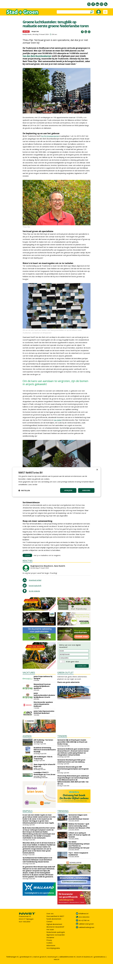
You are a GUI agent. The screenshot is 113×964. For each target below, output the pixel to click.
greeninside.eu (99, 957)
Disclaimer (50, 937)
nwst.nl (56, 959)
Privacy (49, 940)
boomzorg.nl (52, 957)
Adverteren (50, 945)
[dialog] (56, 482)
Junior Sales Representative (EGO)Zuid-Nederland (44, 712)
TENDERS (62, 736)
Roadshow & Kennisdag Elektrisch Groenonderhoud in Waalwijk (45, 750)
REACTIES (27, 560)
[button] (24, 491)
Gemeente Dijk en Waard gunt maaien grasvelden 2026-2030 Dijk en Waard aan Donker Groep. (72, 742)
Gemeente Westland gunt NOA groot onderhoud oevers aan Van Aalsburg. (71, 761)
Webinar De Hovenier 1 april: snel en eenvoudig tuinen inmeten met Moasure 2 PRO (79, 826)
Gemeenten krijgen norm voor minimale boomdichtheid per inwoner (78, 817)
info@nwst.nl (83, 913)
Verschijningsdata (53, 948)
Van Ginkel (57, 420)
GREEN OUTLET (65, 672)
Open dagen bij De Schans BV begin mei (44, 765)
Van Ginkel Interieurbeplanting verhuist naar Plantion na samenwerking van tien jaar (79, 845)
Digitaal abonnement (54, 924)
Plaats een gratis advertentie (68, 682)
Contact (49, 921)
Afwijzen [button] (68, 490)
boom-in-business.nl (84, 957)
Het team (50, 929)
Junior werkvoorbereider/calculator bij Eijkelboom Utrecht (44, 695)
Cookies (49, 943)
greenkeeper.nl (25, 957)
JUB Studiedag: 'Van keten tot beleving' (43, 741)
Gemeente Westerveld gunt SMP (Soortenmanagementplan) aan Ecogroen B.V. (73, 769)
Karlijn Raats (27, 34)
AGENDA (27, 736)
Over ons (50, 913)
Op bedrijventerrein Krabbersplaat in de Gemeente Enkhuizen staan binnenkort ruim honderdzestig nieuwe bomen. (37, 860)
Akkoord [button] (86, 490)
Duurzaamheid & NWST (55, 916)
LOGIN (27, 555)
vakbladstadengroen (86, 927)
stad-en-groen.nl (39, 957)
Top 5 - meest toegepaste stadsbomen (78, 854)
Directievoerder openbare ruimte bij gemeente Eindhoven (43, 704)
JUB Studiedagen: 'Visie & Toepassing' (43, 758)
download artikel (35, 580)
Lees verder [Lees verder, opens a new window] (33, 484)
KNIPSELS (27, 810)
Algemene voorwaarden (55, 935)
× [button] (97, 470)
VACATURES (29, 672)
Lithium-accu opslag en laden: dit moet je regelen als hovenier (79, 835)
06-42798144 (84, 920)
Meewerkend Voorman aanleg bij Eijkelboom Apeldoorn (42, 686)
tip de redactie (34, 591)
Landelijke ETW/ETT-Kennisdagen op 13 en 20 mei (44, 773)
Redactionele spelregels (55, 932)
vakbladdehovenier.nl (67, 957)
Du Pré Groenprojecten (50, 136)
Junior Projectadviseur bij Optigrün (43, 677)
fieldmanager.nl (12, 957)
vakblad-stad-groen (86, 924)
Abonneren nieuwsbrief (55, 927)
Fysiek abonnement (53, 919)
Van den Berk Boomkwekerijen (37, 56)
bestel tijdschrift (35, 585)
